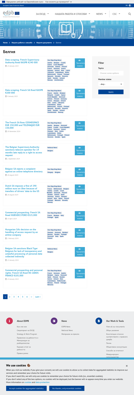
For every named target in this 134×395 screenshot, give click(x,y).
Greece (63, 68)
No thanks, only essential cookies (66, 388)
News (99, 14)
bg (127, 5)
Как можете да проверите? (59, 2)
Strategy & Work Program (27, 334)
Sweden (55, 78)
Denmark (51, 66)
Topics (101, 68)
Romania (50, 76)
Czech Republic (58, 64)
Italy (62, 70)
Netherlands (52, 74)
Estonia (57, 66)
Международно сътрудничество (112, 355)
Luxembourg (59, 72)
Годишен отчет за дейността (24, 348)
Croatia (63, 62)
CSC (115, 14)
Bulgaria (50, 95)
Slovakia (57, 76)
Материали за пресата (70, 334)
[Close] (127, 366)
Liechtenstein (58, 80)
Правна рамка (22, 353)
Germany (57, 68)
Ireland (57, 70)
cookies (28, 382)
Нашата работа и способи (71, 14)
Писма (108, 343)
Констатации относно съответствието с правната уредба (116, 337)
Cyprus (50, 64)
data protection (42, 382)
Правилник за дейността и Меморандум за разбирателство (27, 340)
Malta (67, 72)
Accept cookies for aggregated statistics (26, 388)
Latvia (68, 70)
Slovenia (65, 76)
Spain (49, 78)
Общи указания (112, 330)
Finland (64, 66)
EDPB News (66, 326)
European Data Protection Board (13, 5)
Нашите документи (44, 42)
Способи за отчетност (115, 350)
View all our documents (115, 326)
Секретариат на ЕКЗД (25, 330)
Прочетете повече (80, 63)
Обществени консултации (116, 347)
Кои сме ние (22, 326)
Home (5, 42)
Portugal (66, 74)
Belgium (56, 62)
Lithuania (51, 72)
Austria (50, 62)
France (50, 68)
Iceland (62, 78)
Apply (110, 92)
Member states (104, 79)
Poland (59, 74)
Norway (50, 80)
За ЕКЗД (40, 14)
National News (67, 330)
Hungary (50, 70)
